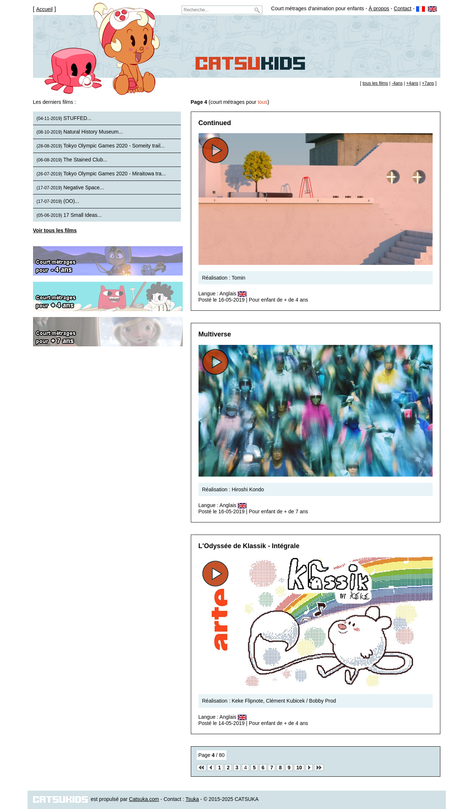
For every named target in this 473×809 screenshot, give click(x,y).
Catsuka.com (144, 799)
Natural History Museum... (80, 132)
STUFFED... (64, 118)
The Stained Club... (72, 160)
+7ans (428, 83)
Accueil (44, 9)
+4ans (412, 83)
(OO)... (58, 201)
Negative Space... (70, 187)
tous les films (375, 83)
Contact (402, 8)
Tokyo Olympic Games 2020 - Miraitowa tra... (101, 173)
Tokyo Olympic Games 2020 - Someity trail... (101, 146)
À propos (379, 8)
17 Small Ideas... (69, 215)
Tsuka (192, 799)
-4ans (397, 83)
